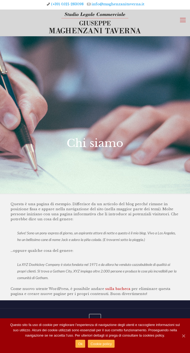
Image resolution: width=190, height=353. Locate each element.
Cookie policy (101, 344)
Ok (80, 344)
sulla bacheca (117, 289)
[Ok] (183, 335)
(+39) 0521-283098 (67, 4)
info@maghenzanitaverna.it (118, 4)
